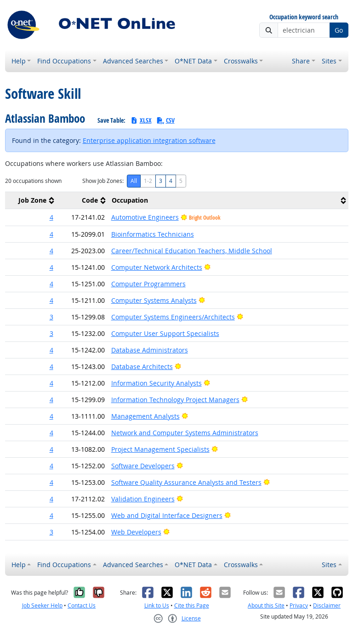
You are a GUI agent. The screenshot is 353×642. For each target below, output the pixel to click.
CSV (165, 120)
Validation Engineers (143, 498)
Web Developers (136, 532)
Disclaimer (327, 605)
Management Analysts (145, 416)
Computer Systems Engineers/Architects (173, 316)
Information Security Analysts (156, 383)
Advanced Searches (133, 61)
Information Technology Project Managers (175, 399)
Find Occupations (64, 61)
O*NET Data (193, 61)
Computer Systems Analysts (154, 300)
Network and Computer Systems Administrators (184, 432)
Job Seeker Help (42, 605)
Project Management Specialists (160, 449)
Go (339, 30)
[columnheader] (31, 200)
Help (18, 61)
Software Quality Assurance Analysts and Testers (186, 482)
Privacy (299, 605)
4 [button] (51, 217)
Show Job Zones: (103, 181)
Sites (329, 61)
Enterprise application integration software (149, 140)
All (134, 181)
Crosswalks (241, 61)
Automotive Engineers (145, 217)
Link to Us (156, 605)
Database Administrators (149, 350)
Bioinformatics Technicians (152, 234)
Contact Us (82, 605)
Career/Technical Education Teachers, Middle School (191, 250)
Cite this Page (191, 605)
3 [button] (51, 316)
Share (301, 61)
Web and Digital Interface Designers (166, 515)
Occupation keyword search (303, 17)
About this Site (266, 605)
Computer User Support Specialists (165, 333)
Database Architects (142, 366)
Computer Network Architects (156, 267)
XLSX (141, 120)
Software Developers (143, 465)
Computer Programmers (148, 283)
